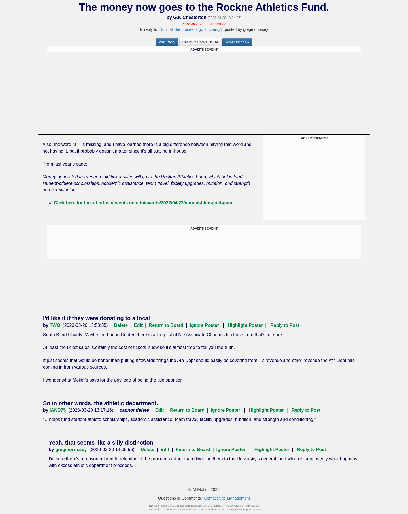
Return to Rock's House (200, 42)
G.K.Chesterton (189, 17)
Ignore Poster (204, 325)
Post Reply (167, 42)
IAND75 (58, 410)
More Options (237, 42)
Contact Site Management (227, 498)
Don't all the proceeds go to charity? (192, 29)
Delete (121, 325)
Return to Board (166, 325)
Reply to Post (284, 325)
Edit (138, 325)
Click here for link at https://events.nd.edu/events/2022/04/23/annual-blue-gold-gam (143, 202)
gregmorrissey (71, 449)
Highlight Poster (245, 325)
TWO (55, 325)
